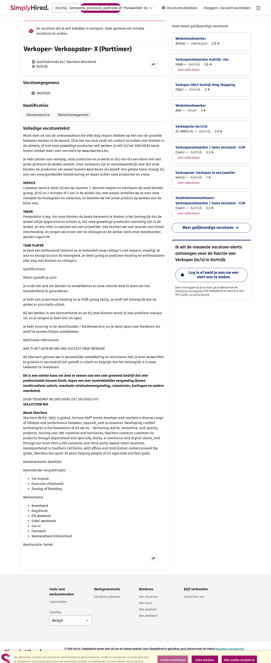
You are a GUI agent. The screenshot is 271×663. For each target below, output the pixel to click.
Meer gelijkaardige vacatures (211, 227)
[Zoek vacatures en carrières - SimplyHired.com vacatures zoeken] (29, 8)
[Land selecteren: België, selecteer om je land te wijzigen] (70, 620)
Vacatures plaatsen (179, 8)
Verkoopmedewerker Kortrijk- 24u (202, 59)
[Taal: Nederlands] (141, 8)
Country (55, 612)
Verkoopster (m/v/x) (191, 126)
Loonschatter (58, 602)
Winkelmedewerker (191, 39)
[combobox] (57, 8)
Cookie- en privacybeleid (194, 294)
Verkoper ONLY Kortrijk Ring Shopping (205, 85)
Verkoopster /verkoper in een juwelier (205, 173)
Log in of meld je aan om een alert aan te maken (210, 275)
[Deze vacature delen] (153, 64)
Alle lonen (145, 603)
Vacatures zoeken (100, 7)
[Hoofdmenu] (258, 8)
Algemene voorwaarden (189, 290)
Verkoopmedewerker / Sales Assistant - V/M (210, 147)
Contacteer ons (194, 597)
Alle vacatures (148, 597)
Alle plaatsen (148, 609)
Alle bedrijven (148, 616)
